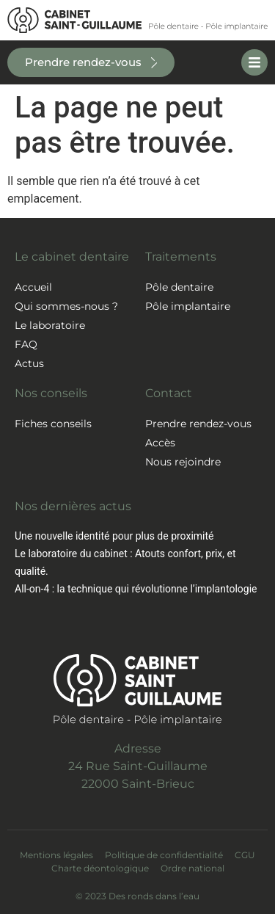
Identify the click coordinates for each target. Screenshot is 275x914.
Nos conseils (51, 393)
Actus (29, 363)
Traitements (180, 257)
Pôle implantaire (187, 306)
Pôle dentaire (179, 287)
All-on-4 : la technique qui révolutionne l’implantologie (136, 589)
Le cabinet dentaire (72, 257)
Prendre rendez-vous (198, 423)
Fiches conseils (53, 423)
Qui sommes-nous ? (66, 306)
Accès (160, 442)
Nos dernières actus (73, 506)
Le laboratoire (50, 325)
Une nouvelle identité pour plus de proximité (114, 536)
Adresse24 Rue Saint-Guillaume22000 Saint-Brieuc (138, 766)
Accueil (33, 287)
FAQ (26, 344)
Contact (168, 393)
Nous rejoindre (183, 461)
